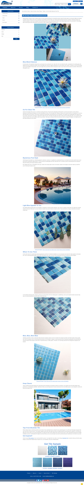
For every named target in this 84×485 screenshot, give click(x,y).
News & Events (10, 11)
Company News (5, 13)
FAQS (3, 17)
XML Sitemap (54, 473)
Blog (27, 7)
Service (21, 7)
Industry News (4, 15)
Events (3, 20)
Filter (16, 38)
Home (28, 11)
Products (5, 7)
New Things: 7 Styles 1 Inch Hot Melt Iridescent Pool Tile (35, 15)
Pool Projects (4, 22)
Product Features (10, 27)
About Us (13, 7)
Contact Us (35, 7)
